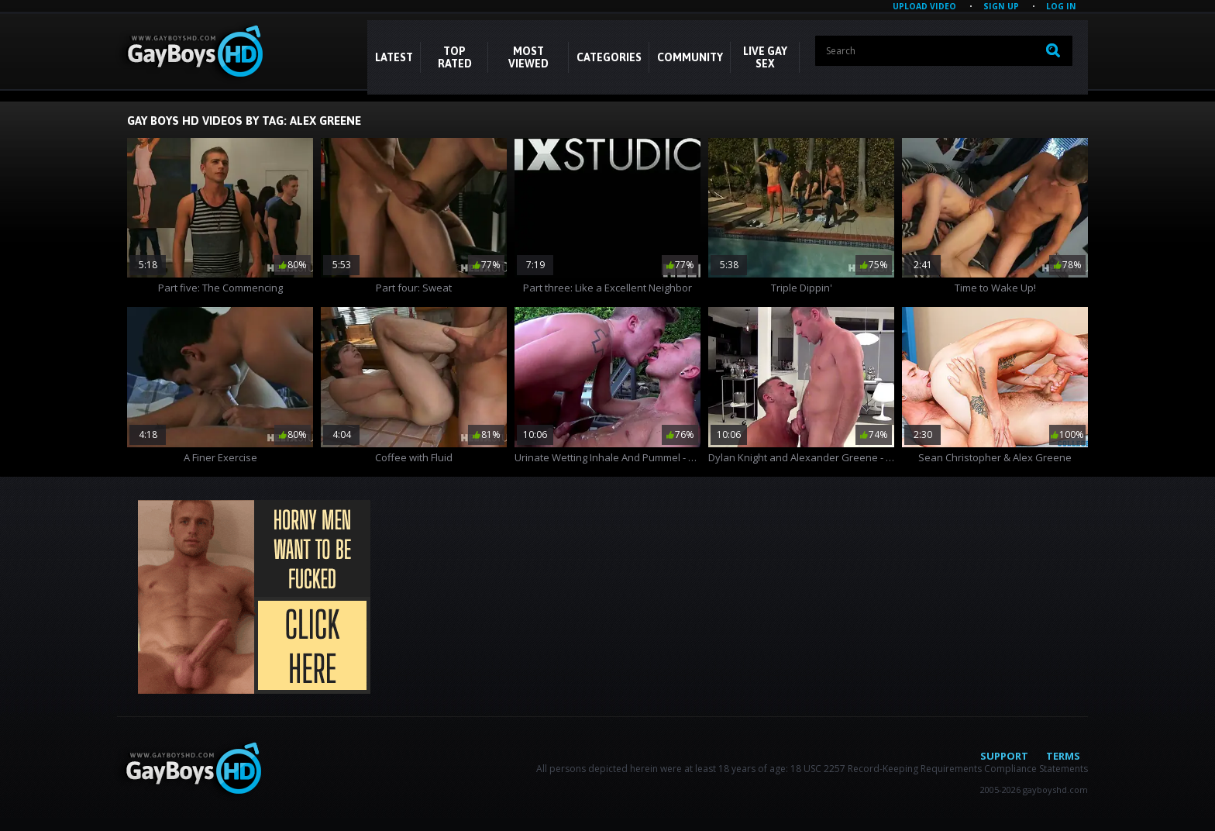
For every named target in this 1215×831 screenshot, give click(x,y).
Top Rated (455, 57)
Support (1004, 756)
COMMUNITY (690, 57)
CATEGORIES (609, 57)
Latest (394, 57)
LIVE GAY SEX (765, 57)
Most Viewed (528, 57)
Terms (1063, 756)
